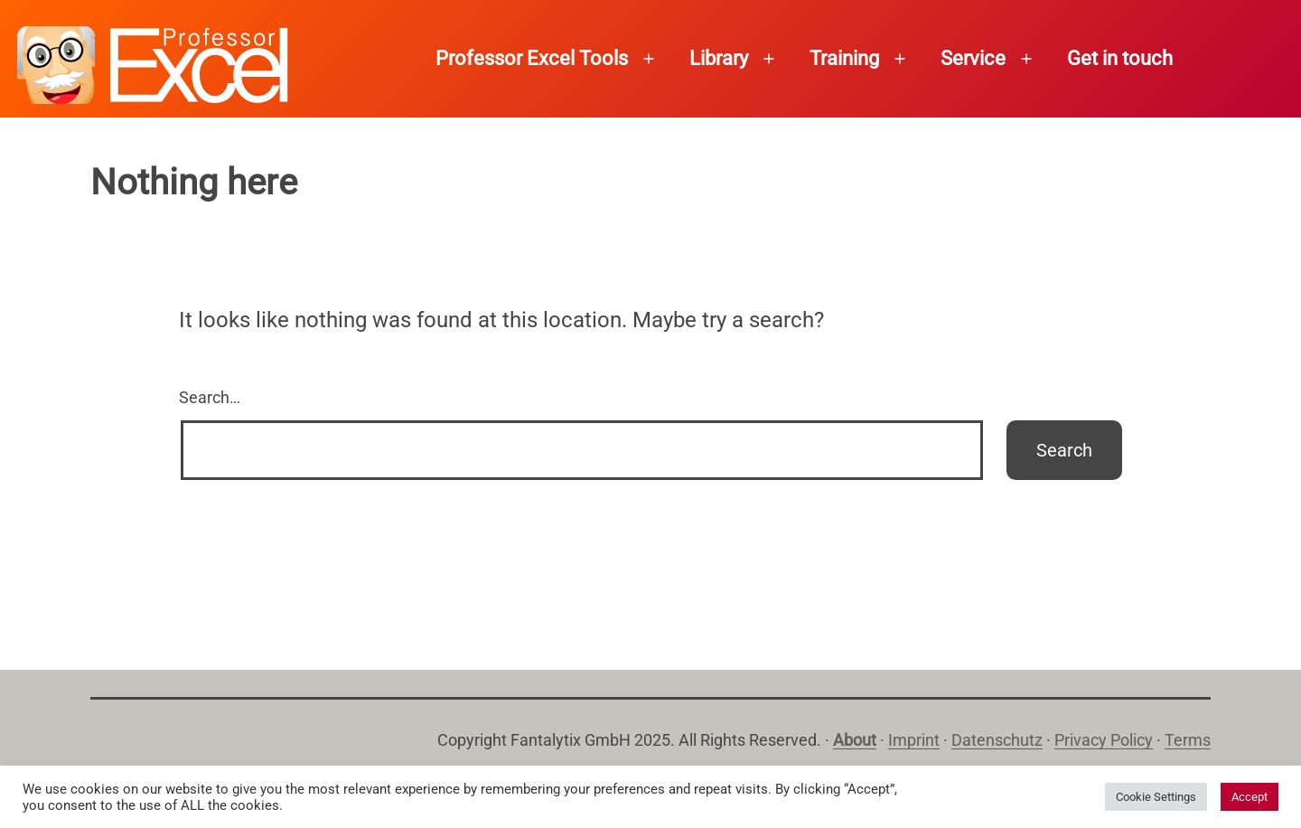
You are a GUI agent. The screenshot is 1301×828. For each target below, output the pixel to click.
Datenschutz (997, 739)
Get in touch (1120, 58)
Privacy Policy (1103, 739)
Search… (209, 397)
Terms (1188, 739)
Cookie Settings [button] (1156, 797)
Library (718, 58)
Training (844, 58)
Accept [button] (1249, 797)
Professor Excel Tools (531, 58)
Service (973, 58)
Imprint (914, 739)
